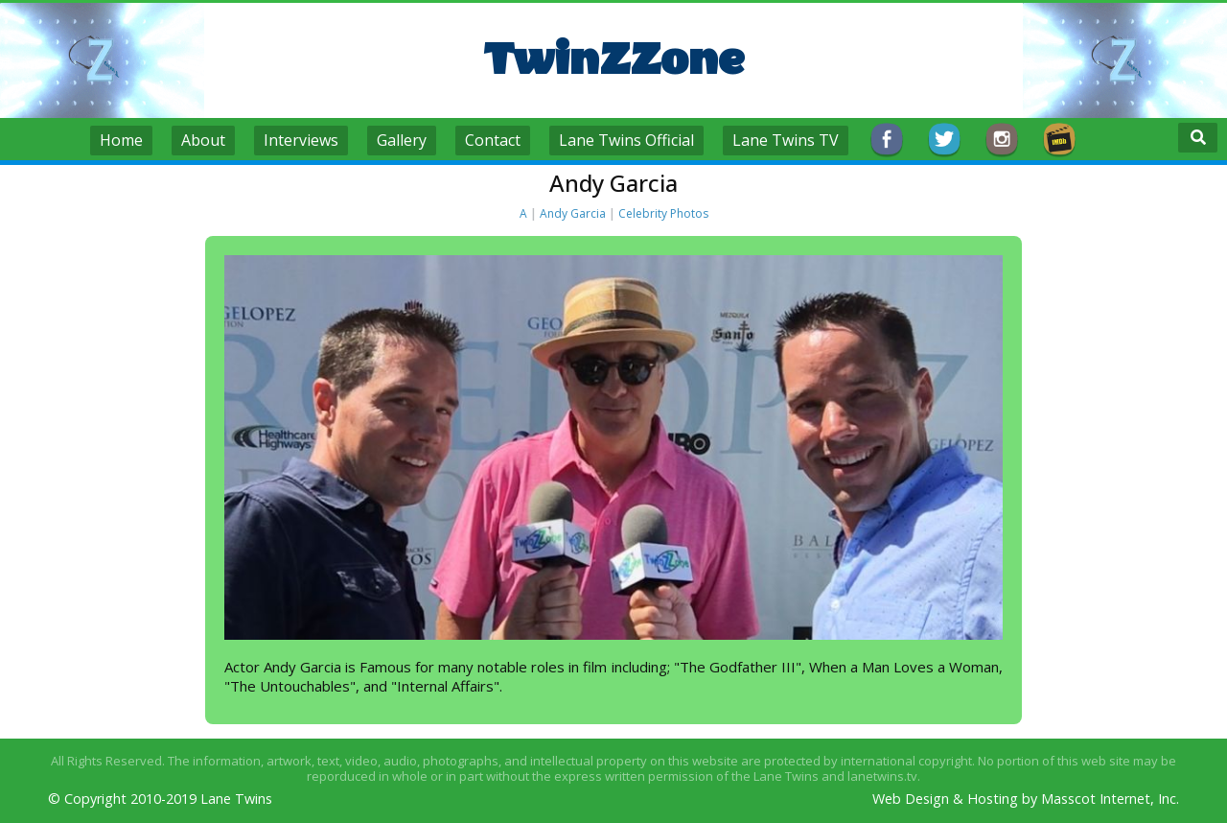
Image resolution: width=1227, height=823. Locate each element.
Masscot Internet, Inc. (1110, 798)
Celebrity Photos (663, 213)
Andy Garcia (573, 213)
